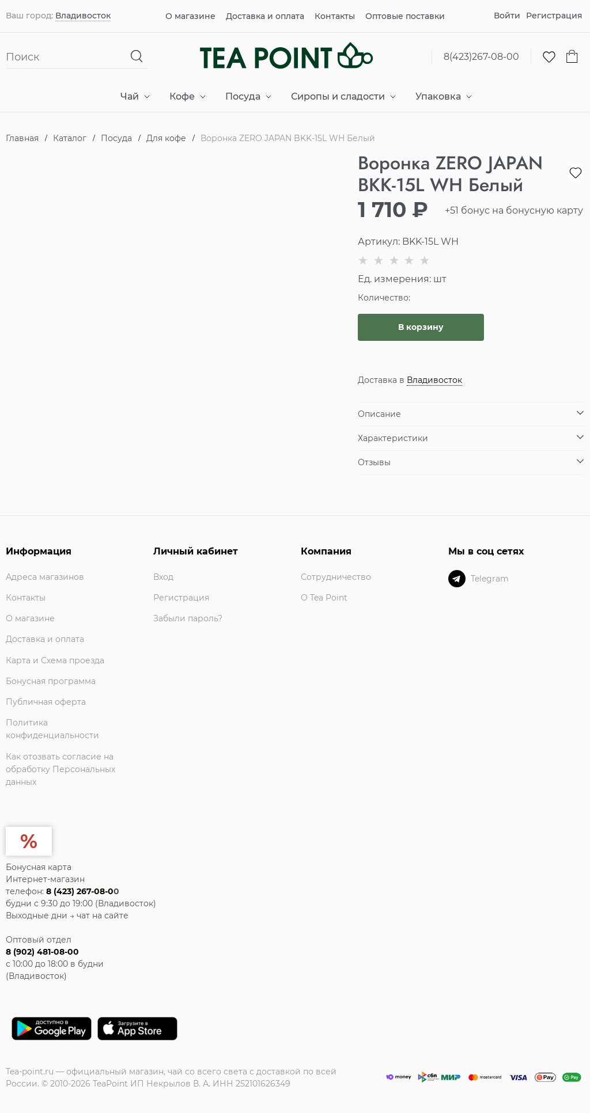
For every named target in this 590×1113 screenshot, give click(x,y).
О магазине (190, 16)
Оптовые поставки (405, 16)
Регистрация (554, 15)
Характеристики (393, 438)
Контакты (335, 16)
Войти (507, 15)
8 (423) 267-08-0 (80, 891)
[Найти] (137, 56)
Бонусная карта (38, 867)
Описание (379, 414)
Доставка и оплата (265, 16)
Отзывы (374, 462)
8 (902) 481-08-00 (42, 952)
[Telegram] (457, 578)
